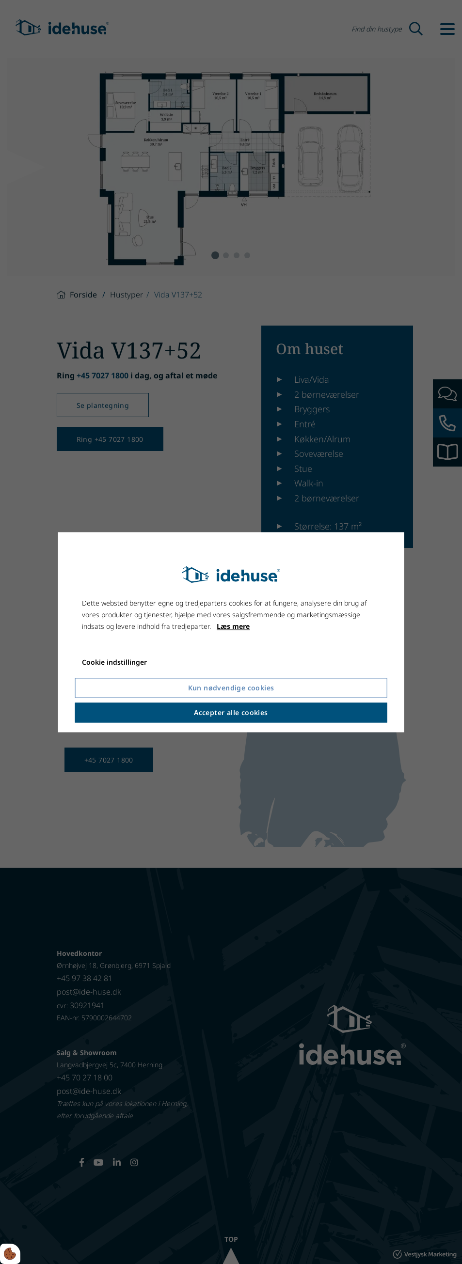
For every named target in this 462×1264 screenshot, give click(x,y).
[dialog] (231, 632)
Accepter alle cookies (231, 712)
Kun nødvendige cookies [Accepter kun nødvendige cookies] (231, 687)
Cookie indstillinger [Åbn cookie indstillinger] (114, 662)
